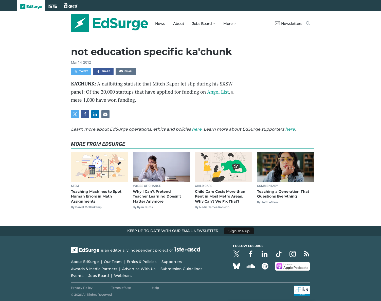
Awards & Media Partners (94, 269)
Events (77, 275)
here (197, 129)
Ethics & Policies (141, 261)
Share (103, 71)
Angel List (218, 91)
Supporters (171, 261)
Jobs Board (98, 275)
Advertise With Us (138, 269)
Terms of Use (121, 288)
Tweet (81, 71)
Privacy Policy (82, 288)
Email (125, 71)
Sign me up (239, 230)
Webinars (123, 275)
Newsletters (288, 23)
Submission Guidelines (181, 269)
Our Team (113, 261)
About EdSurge (85, 261)
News (160, 23)
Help (155, 288)
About (178, 23)
